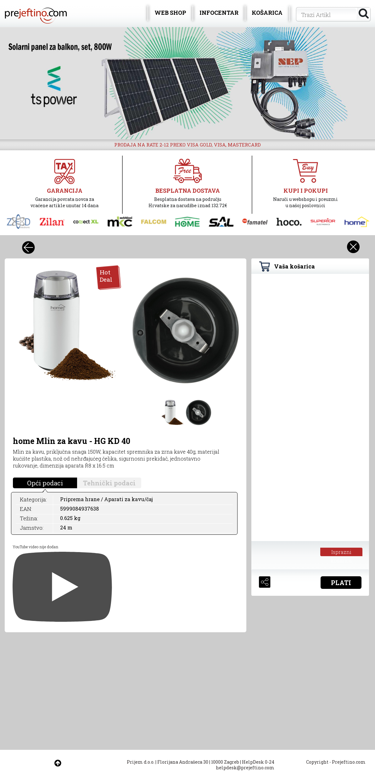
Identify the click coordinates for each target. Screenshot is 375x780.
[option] (187, 83)
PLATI (341, 582)
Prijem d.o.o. (140, 762)
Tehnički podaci (109, 483)
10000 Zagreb (225, 762)
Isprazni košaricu (341, 552)
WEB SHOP (170, 12)
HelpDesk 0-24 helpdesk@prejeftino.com (245, 765)
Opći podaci (45, 483)
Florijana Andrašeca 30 (182, 762)
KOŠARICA (267, 12)
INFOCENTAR (218, 12)
